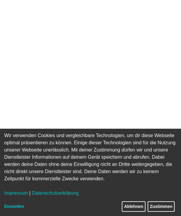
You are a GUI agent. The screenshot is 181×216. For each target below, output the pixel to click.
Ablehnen (133, 206)
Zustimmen (161, 206)
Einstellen (14, 206)
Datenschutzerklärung (55, 193)
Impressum (16, 193)
